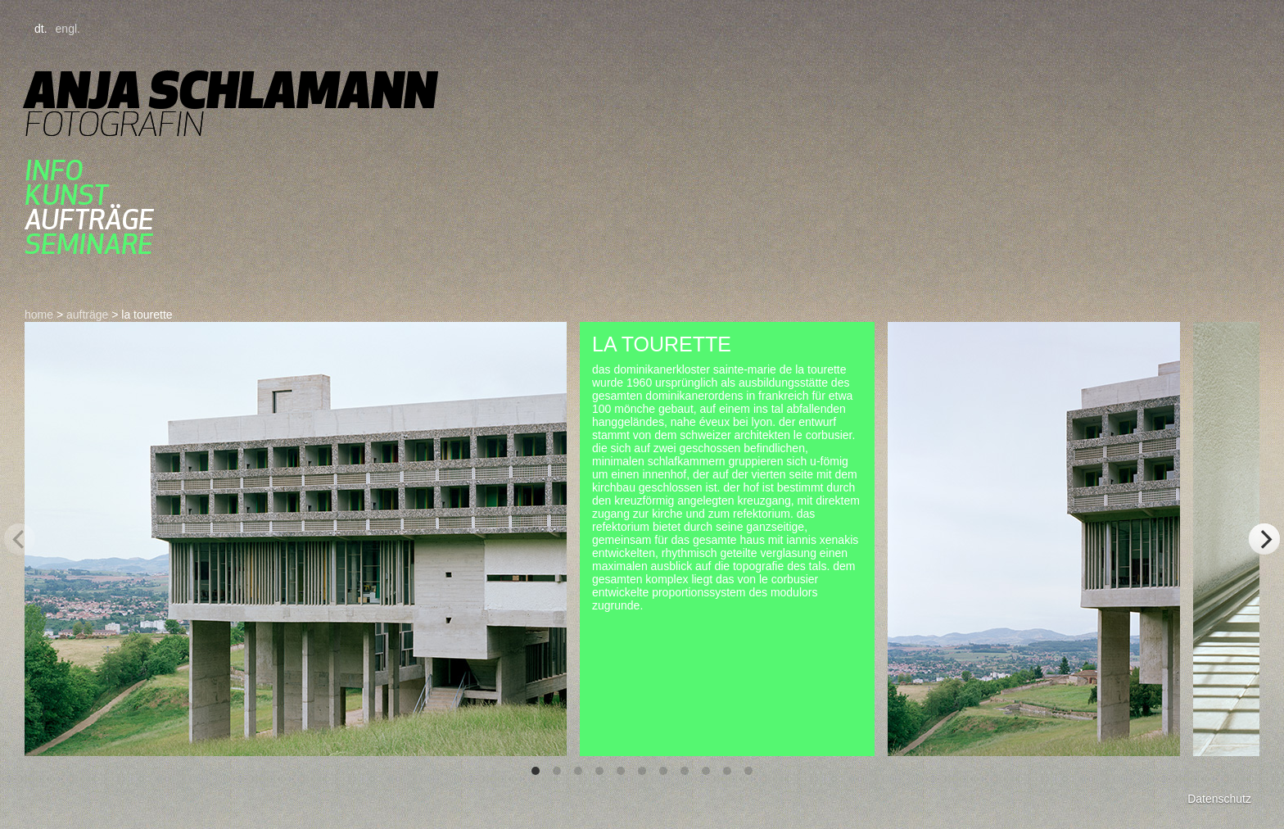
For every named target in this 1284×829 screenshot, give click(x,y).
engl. (68, 28)
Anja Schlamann (230, 89)
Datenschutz (1219, 798)
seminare (89, 244)
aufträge (89, 220)
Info (54, 170)
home (39, 314)
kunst (66, 195)
